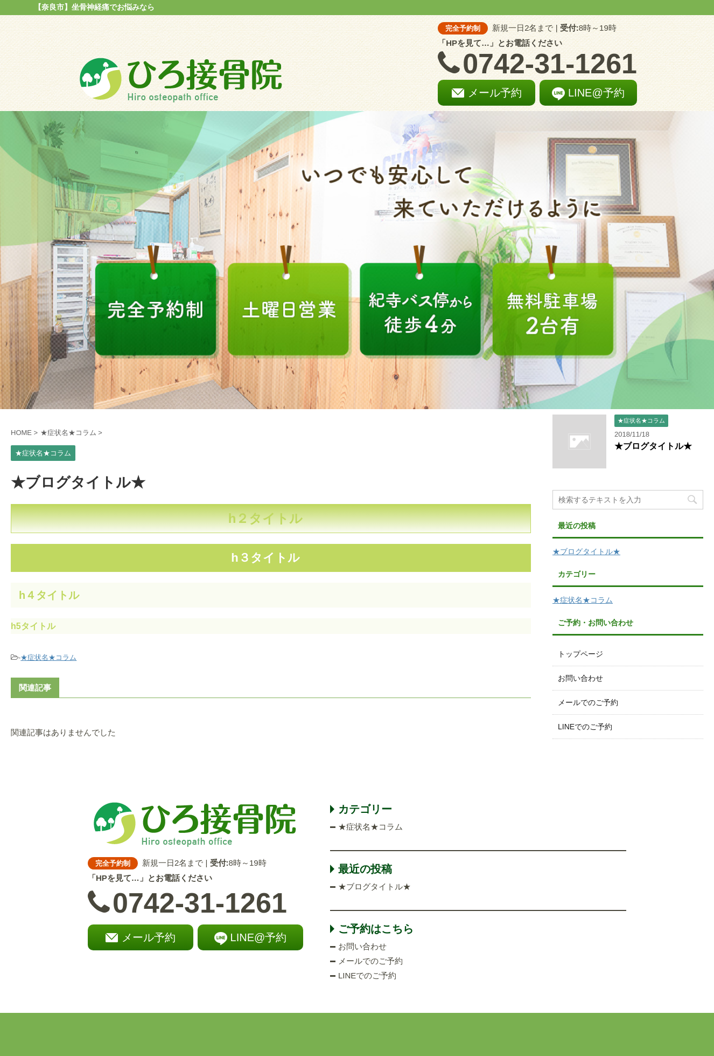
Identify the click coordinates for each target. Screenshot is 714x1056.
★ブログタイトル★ (653, 446)
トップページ (580, 654)
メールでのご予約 (588, 702)
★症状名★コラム (48, 657)
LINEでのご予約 (585, 726)
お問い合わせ (580, 678)
